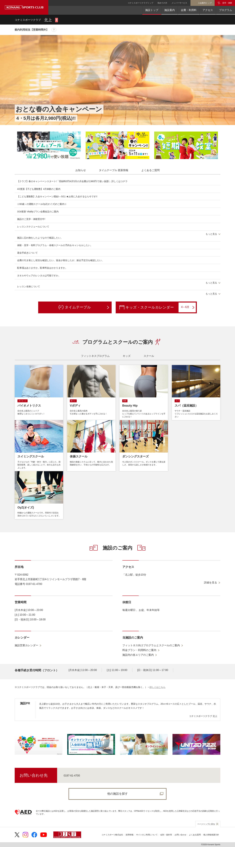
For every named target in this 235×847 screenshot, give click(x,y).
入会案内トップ (205, 3)
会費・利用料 (188, 10)
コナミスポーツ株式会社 (112, 835)
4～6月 (187, 307)
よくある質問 (195, 835)
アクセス (208, 10)
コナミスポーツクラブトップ (140, 3)
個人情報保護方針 (211, 835)
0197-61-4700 (72, 775)
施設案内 (169, 10)
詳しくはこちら (157, 687)
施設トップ (151, 10)
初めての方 (162, 3)
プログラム (225, 10)
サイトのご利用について (147, 835)
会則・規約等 (166, 835)
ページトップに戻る (206, 824)
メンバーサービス (179, 3)
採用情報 (129, 835)
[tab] (80, 170)
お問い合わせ (180, 835)
